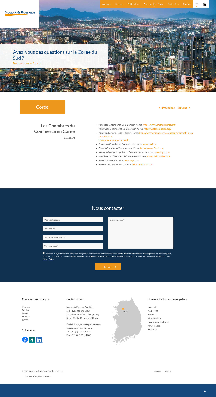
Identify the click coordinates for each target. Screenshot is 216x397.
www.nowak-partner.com (79, 327)
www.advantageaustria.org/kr (114, 140)
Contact (153, 329)
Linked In (39, 340)
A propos (153, 310)
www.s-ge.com (131, 160)
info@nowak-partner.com (101, 256)
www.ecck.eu (149, 144)
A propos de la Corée (159, 322)
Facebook (25, 340)
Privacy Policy (48, 259)
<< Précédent (167, 107)
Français (26, 316)
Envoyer (108, 267)
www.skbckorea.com (142, 164)
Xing (32, 340)
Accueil (152, 307)
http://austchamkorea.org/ (157, 128)
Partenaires (154, 325)
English (25, 310)
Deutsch (26, 307)
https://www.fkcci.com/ (152, 148)
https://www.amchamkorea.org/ (159, 124)
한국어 (25, 319)
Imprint (168, 371)
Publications (155, 318)
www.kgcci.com (162, 152)
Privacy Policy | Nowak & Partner (38, 377)
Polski (25, 313)
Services (153, 314)
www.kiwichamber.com (158, 156)
